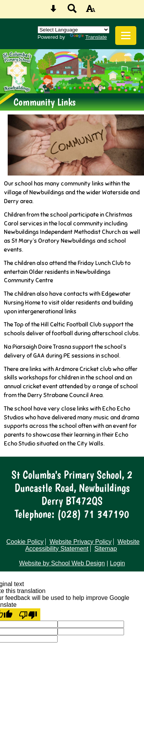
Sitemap (105, 548)
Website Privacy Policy (81, 541)
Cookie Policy (25, 541)
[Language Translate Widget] (73, 29)
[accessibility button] (90, 11)
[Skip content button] (53, 11)
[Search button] (72, 11)
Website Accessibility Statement (82, 545)
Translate (88, 37)
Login (117, 563)
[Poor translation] (28, 614)
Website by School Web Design (62, 563)
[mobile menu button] (125, 35)
